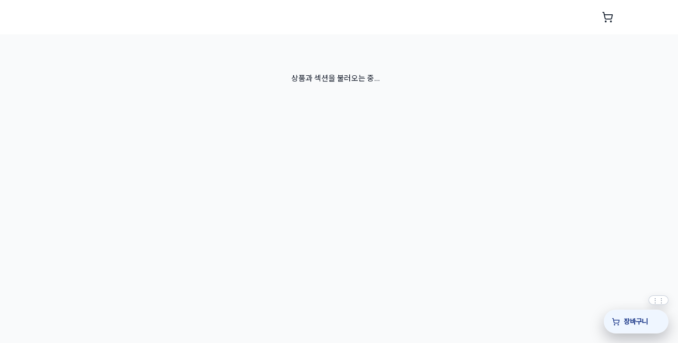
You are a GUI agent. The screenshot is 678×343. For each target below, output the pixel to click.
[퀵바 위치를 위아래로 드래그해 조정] (658, 300)
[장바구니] (636, 321)
